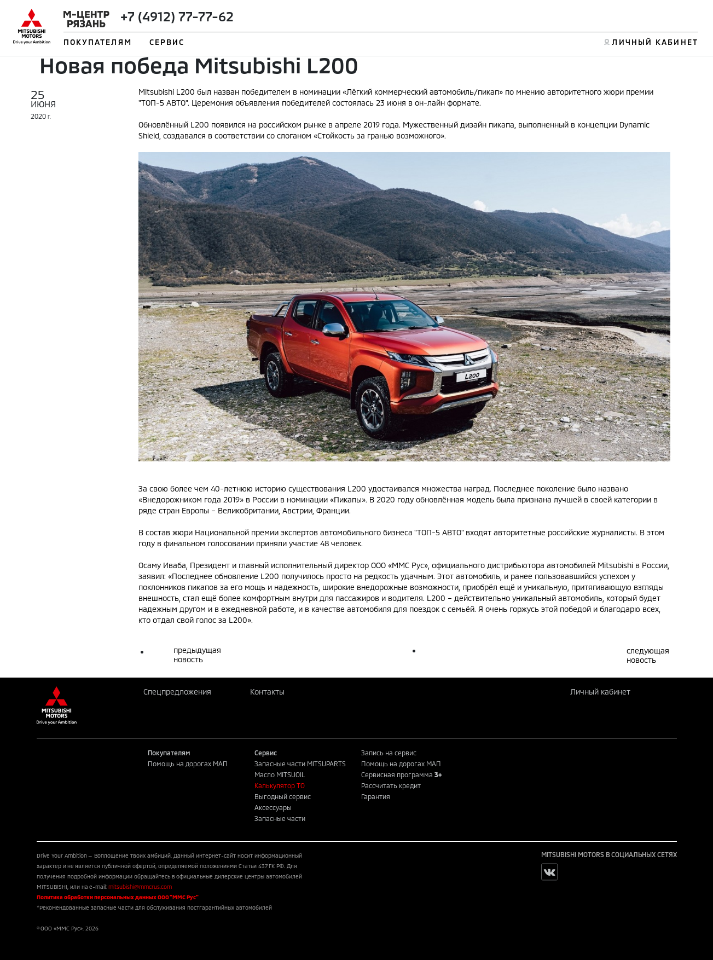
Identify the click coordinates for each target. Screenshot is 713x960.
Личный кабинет (600, 691)
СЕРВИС (167, 42)
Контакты (267, 691)
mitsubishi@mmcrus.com (140, 886)
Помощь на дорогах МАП (188, 763)
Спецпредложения (177, 691)
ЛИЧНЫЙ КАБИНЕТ (655, 42)
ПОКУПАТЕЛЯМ (97, 42)
